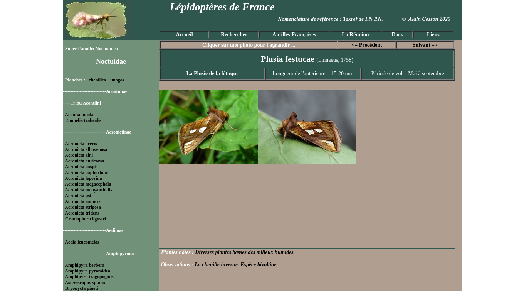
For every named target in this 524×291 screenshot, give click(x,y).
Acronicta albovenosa (86, 149)
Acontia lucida (79, 114)
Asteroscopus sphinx (85, 282)
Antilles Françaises (294, 34)
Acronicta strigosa (83, 207)
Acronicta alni (79, 155)
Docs (397, 34)
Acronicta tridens (82, 213)
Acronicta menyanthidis (88, 190)
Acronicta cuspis (81, 166)
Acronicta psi (78, 195)
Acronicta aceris (81, 143)
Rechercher (234, 34)
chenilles (97, 80)
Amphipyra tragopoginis (89, 276)
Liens (433, 34)
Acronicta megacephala (88, 184)
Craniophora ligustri (85, 219)
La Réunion (355, 34)
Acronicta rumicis (82, 201)
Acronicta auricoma (84, 161)
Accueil (184, 34)
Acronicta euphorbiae (86, 172)
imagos (117, 80)
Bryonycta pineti (81, 288)
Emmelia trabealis (83, 120)
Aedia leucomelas (82, 242)
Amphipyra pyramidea (87, 271)
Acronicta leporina (83, 178)
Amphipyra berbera (84, 265)
